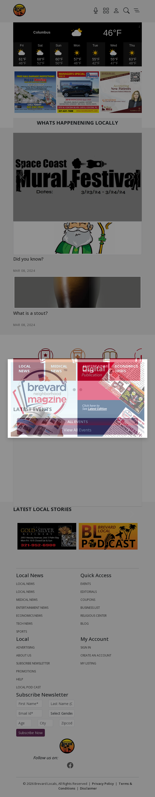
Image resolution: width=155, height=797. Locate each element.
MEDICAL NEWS (26, 600)
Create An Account (95, 655)
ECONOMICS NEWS (29, 615)
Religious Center (93, 615)
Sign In (85, 647)
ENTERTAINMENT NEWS (32, 608)
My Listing (88, 663)
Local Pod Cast (28, 687)
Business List (90, 608)
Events (85, 584)
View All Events (77, 430)
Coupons (87, 600)
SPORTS (21, 631)
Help (19, 679)
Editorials (88, 592)
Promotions (26, 671)
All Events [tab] (78, 421)
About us (23, 655)
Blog (84, 623)
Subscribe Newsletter (33, 663)
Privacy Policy (103, 783)
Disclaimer (88, 788)
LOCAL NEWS (25, 584)
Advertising (25, 647)
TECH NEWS (24, 623)
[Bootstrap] (67, 746)
